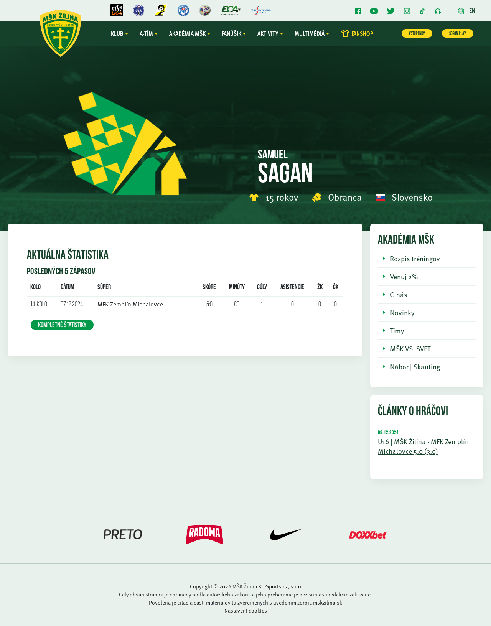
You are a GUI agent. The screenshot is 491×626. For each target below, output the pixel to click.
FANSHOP (357, 33)
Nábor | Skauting (415, 366)
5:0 (209, 304)
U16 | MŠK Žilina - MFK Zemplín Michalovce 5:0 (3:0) (423, 446)
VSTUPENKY (417, 33)
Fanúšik (231, 33)
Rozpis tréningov (415, 258)
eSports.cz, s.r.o (282, 586)
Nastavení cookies (245, 610)
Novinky (402, 312)
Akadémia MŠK (187, 33)
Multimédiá (310, 33)
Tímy (397, 330)
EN (466, 10)
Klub (117, 33)
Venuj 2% (404, 276)
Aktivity (267, 33)
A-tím (146, 33)
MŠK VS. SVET (410, 348)
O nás (398, 294)
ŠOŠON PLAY (457, 33)
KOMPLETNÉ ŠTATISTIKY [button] (62, 325)
